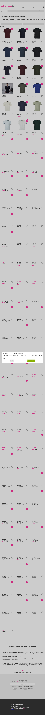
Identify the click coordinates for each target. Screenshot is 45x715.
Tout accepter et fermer (31, 360)
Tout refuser (12, 360)
